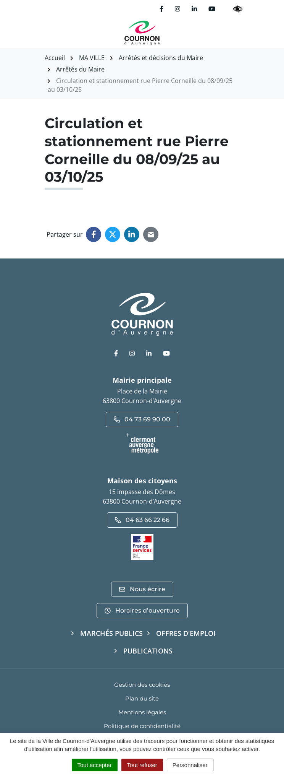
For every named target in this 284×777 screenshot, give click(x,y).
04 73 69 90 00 (142, 419)
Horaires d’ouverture (142, 610)
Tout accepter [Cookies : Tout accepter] (94, 765)
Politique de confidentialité (142, 726)
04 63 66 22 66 (142, 519)
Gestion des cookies (142, 684)
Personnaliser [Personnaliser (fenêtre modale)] (190, 765)
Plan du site (142, 698)
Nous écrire (142, 589)
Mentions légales (142, 712)
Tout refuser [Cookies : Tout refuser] (142, 765)
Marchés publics (111, 633)
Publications (148, 650)
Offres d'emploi (186, 633)
